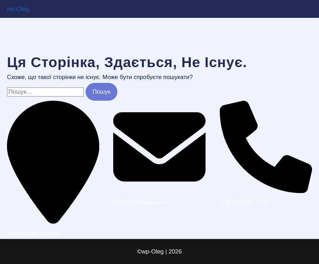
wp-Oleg (18, 9)
